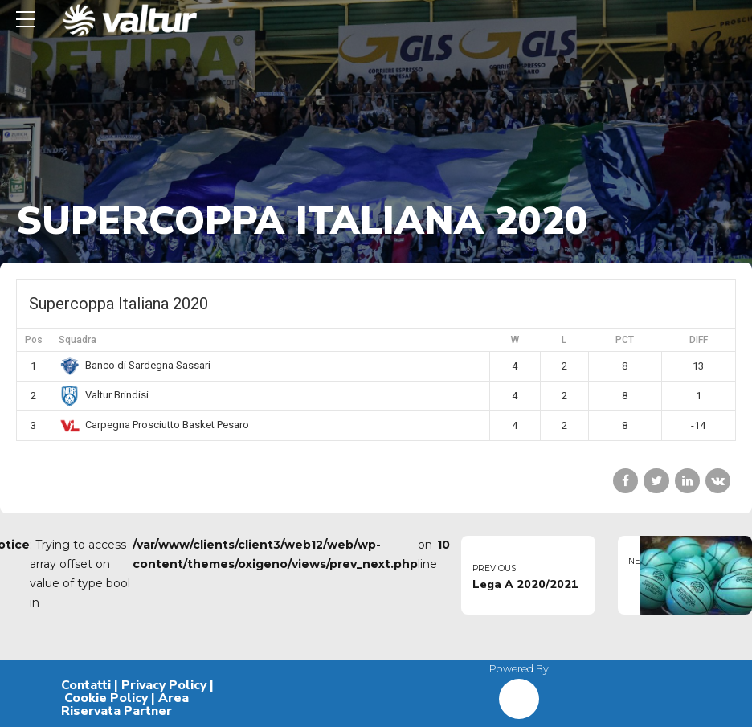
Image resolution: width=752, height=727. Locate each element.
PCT (624, 339)
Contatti (86, 685)
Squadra (77, 339)
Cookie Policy (106, 698)
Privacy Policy (163, 685)
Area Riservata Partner (125, 704)
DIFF (698, 339)
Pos (34, 339)
